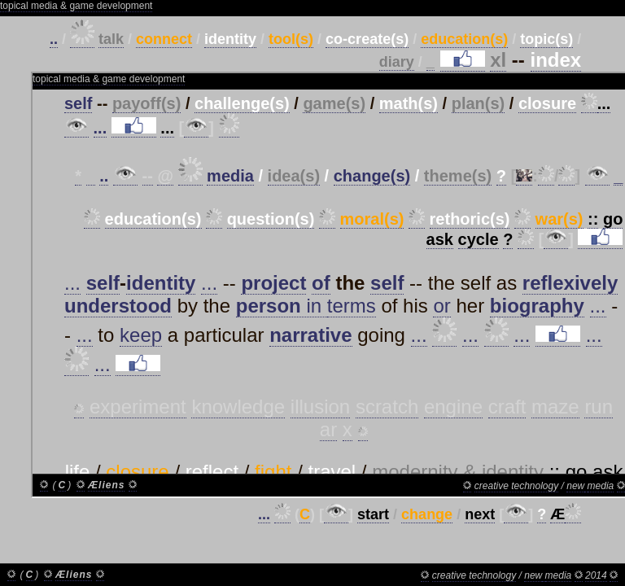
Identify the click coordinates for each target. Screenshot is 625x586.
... (264, 514)
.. (54, 39)
